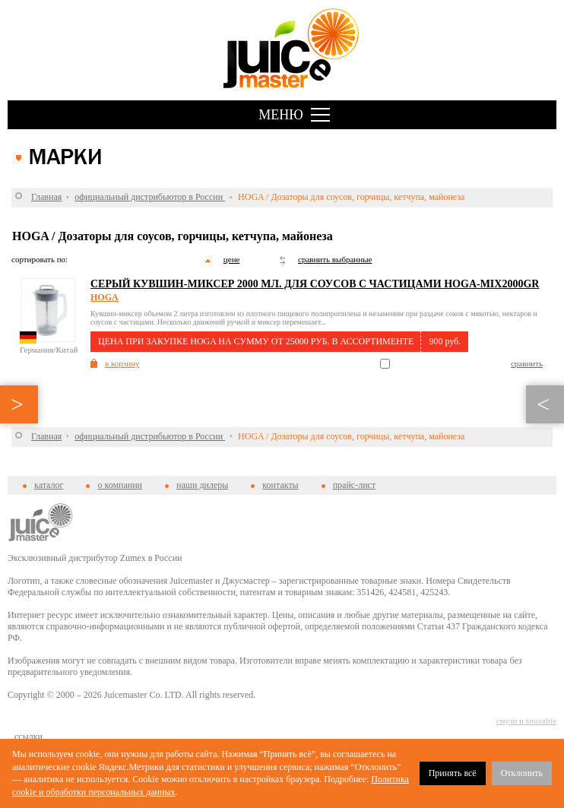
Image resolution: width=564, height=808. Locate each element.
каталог (48, 485)
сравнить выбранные (335, 259)
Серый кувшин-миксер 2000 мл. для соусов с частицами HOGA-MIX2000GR (314, 284)
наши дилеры (202, 485)
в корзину (122, 363)
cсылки (28, 736)
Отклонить (522, 773)
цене (231, 259)
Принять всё (453, 773)
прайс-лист (354, 485)
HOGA (104, 297)
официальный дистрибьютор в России (149, 197)
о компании (119, 485)
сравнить (527, 363)
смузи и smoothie (526, 720)
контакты (280, 485)
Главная (46, 197)
